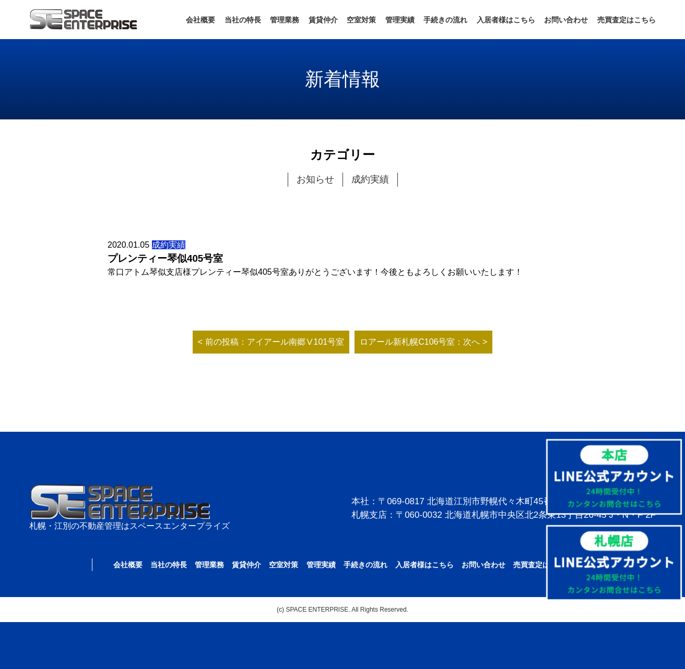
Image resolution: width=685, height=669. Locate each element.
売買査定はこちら (626, 20)
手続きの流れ (445, 20)
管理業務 (284, 20)
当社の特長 (243, 20)
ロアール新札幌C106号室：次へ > (423, 341)
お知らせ (315, 179)
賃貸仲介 (323, 20)
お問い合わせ (566, 20)
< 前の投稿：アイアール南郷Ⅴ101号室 (271, 341)
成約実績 (370, 179)
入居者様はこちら (506, 20)
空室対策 (361, 20)
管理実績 (400, 20)
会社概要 (200, 20)
